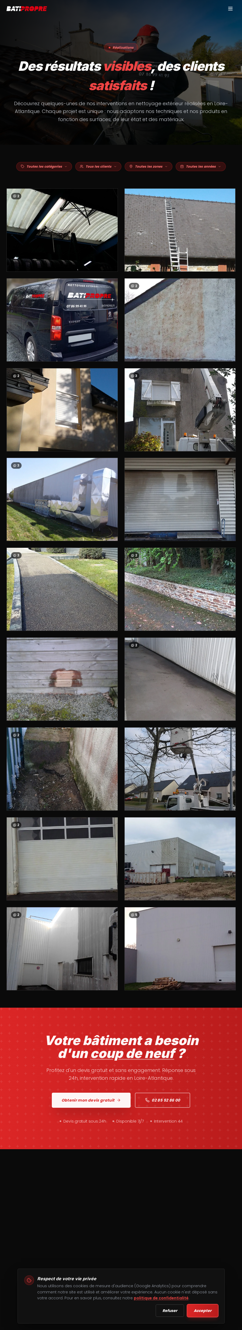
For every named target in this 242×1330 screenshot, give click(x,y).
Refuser (169, 1310)
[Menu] (230, 8)
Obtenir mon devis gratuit (91, 1104)
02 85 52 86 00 (162, 1104)
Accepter (203, 1310)
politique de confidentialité (161, 1298)
